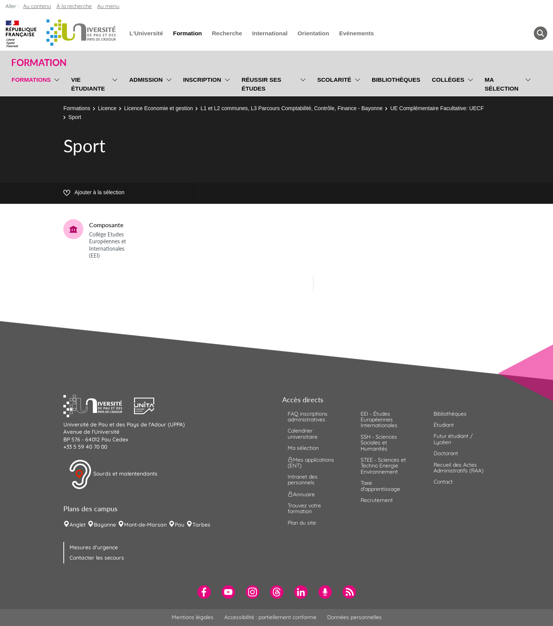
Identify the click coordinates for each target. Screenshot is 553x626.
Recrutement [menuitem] (377, 500)
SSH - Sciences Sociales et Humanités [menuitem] (379, 442)
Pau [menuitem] (179, 524)
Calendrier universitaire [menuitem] (303, 433)
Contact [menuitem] (443, 481)
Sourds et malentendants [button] (113, 474)
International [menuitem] (269, 33)
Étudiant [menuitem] (444, 424)
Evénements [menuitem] (356, 33)
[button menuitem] (540, 33)
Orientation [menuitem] (313, 33)
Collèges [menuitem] (448, 79)
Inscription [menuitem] (202, 79)
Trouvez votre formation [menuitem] (304, 508)
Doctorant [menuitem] (446, 453)
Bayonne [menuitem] (105, 524)
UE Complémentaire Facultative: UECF (437, 108)
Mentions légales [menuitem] (193, 617)
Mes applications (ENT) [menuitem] (311, 462)
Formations (76, 108)
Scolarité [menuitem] (334, 79)
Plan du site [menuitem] (302, 522)
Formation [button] (38, 62)
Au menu (108, 6)
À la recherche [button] (74, 6)
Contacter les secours (97, 557)
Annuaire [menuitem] (301, 494)
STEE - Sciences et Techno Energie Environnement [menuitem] (383, 465)
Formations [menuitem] (31, 79)
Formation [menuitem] (187, 33)
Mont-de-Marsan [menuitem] (145, 524)
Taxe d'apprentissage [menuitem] (380, 485)
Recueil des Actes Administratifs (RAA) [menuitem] (458, 467)
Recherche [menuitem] (227, 33)
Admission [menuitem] (145, 79)
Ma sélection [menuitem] (501, 84)
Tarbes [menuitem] (201, 524)
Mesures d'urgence (94, 547)
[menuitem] (204, 592)
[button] (98, 405)
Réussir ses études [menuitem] (261, 84)
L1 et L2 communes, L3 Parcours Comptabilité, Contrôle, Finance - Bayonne (291, 108)
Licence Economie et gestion (158, 108)
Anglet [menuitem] (78, 524)
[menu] (55, 83)
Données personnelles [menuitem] (354, 617)
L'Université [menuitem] (146, 33)
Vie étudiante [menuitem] (88, 84)
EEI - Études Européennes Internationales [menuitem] (379, 419)
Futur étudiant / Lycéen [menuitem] (453, 439)
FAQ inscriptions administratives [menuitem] (308, 416)
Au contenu (37, 6)
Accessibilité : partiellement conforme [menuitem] (270, 617)
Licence (107, 108)
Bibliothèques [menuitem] (396, 79)
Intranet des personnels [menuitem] (303, 479)
